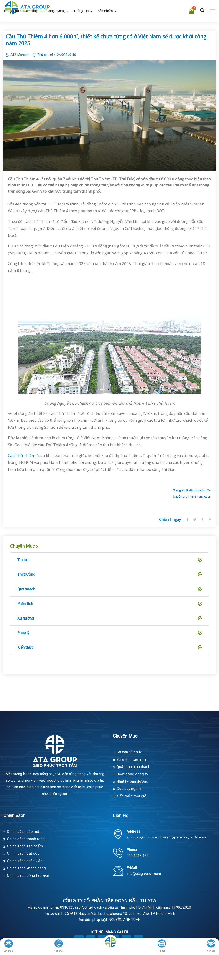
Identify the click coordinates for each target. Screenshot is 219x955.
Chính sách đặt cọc (23, 853)
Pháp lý (109, 633)
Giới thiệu (32, 11)
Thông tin (81, 11)
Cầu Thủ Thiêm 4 (23, 455)
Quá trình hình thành (133, 766)
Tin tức (109, 560)
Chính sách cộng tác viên (28, 875)
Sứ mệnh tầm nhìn (131, 759)
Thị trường (109, 574)
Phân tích (109, 604)
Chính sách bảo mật (24, 831)
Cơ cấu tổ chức (129, 752)
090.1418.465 (137, 856)
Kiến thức (109, 647)
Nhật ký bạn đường (132, 781)
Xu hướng (109, 618)
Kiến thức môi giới (131, 796)
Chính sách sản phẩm (25, 846)
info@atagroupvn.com (144, 874)
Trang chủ (11, 11)
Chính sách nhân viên (24, 861)
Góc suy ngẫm (128, 788)
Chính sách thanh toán (26, 839)
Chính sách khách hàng (26, 868)
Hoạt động (56, 11)
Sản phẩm (105, 11)
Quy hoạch (109, 589)
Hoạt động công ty (132, 774)
